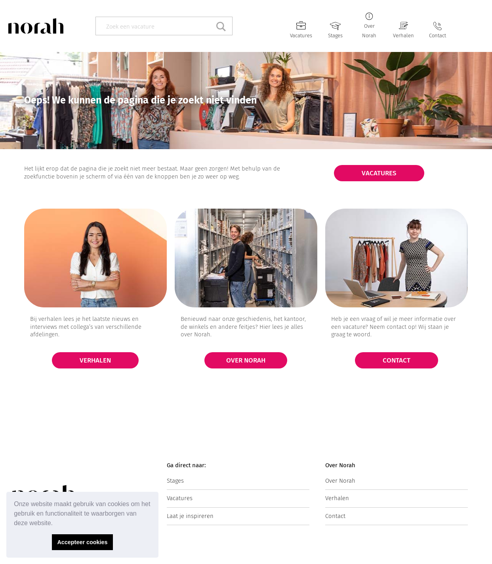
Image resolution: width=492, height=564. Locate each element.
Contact (437, 35)
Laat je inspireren (190, 516)
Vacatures (301, 35)
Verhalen (403, 35)
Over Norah (340, 480)
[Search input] (155, 26)
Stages (335, 35)
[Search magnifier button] (223, 26)
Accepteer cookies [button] (82, 542)
